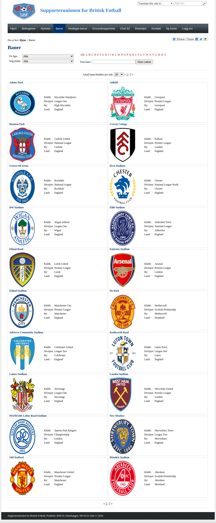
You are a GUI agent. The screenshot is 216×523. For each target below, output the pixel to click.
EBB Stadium (117, 207)
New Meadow (117, 415)
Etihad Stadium (18, 290)
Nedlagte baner (78, 28)
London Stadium (119, 374)
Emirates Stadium (120, 249)
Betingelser (29, 28)
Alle (82, 54)
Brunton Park (17, 124)
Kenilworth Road (119, 332)
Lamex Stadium (18, 374)
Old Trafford (16, 457)
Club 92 (125, 28)
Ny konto (171, 28)
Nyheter (46, 28)
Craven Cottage (118, 124)
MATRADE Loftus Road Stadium (28, 415)
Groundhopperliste (103, 28)
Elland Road (16, 249)
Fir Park (114, 290)
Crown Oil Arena (18, 165)
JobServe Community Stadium (26, 332)
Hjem (13, 28)
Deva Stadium (117, 165)
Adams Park (16, 82)
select (172, 3)
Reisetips (140, 28)
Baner (59, 28)
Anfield (114, 82)
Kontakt (156, 28)
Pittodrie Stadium (119, 457)
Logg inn (187, 28)
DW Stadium (16, 207)
